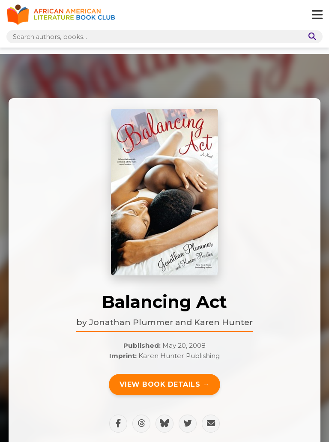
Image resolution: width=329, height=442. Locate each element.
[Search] (310, 36)
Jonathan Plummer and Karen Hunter (171, 322)
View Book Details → (165, 384)
